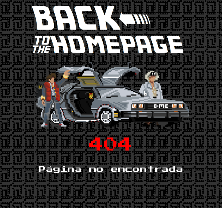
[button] (108, 28)
